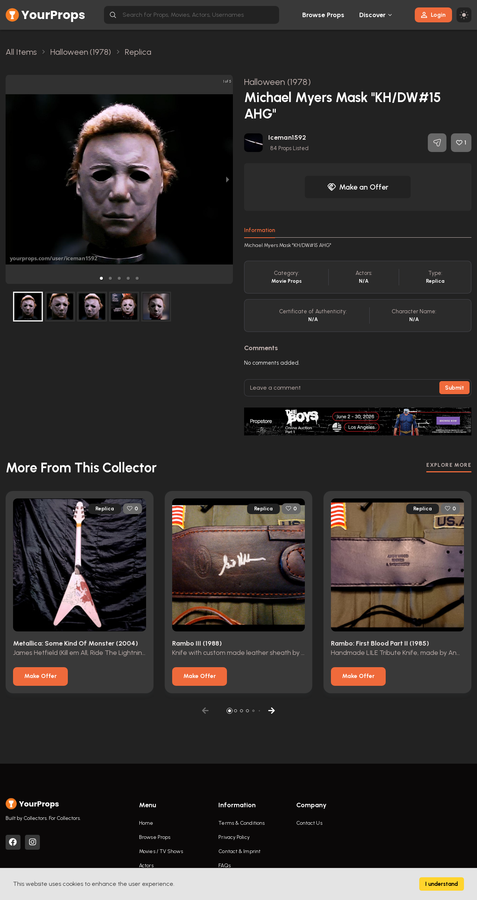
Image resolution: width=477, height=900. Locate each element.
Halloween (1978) (277, 81)
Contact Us (309, 823)
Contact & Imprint (239, 851)
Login (433, 14)
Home (146, 823)
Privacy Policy (233, 837)
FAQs (224, 865)
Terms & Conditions (241, 823)
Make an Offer (357, 187)
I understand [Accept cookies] (441, 884)
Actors (146, 865)
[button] (101, 278)
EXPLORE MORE (448, 465)
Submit (454, 387)
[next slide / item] (227, 179)
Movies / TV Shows (161, 851)
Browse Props (323, 15)
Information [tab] (259, 230)
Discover (372, 15)
